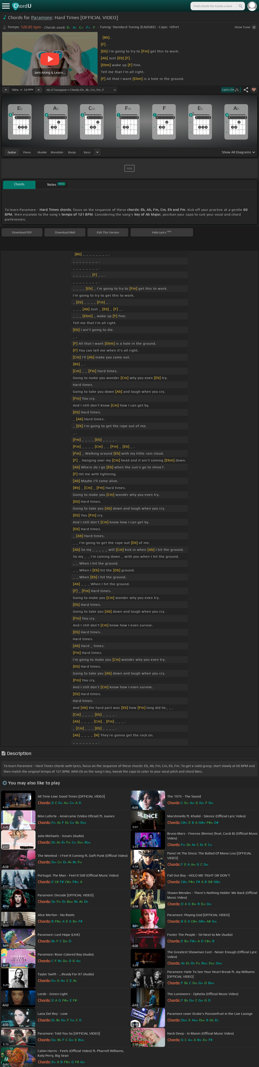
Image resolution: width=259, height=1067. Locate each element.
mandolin (57, 152)
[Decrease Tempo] (5, 90)
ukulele (42, 152)
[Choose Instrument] (97, 152)
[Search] (240, 6)
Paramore (41, 17)
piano (27, 152)
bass (87, 152)
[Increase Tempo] (38, 90)
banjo (72, 152)
